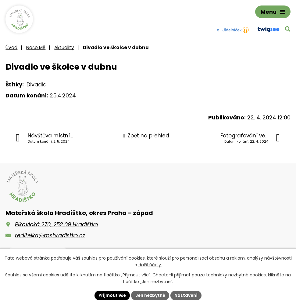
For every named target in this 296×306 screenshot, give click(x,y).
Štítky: (14, 87)
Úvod (11, 50)
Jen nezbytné (150, 295)
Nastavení (188, 295)
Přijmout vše (110, 295)
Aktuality (64, 50)
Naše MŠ (35, 50)
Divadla (37, 87)
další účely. (150, 264)
